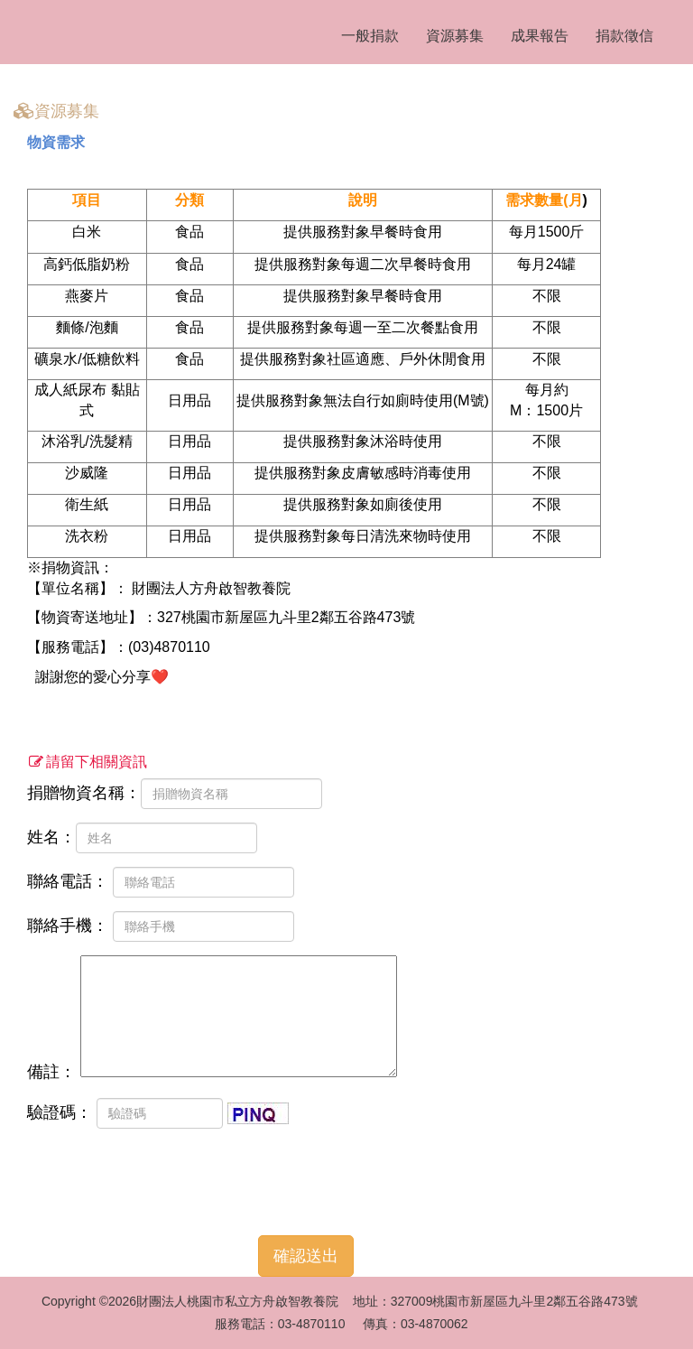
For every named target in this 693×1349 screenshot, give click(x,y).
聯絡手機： (160, 926)
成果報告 (539, 35)
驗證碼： (158, 1113)
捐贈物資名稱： (174, 793)
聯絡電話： (160, 882)
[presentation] (164, 1177)
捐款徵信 (624, 35)
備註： (212, 1018)
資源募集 (455, 35)
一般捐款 (370, 35)
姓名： (142, 838)
